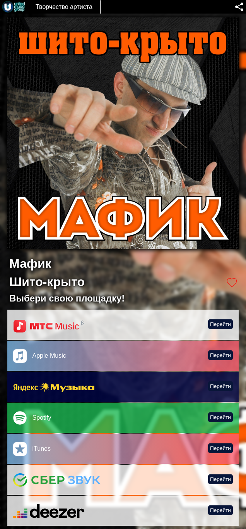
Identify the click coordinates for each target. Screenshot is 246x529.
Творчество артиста (64, 6)
